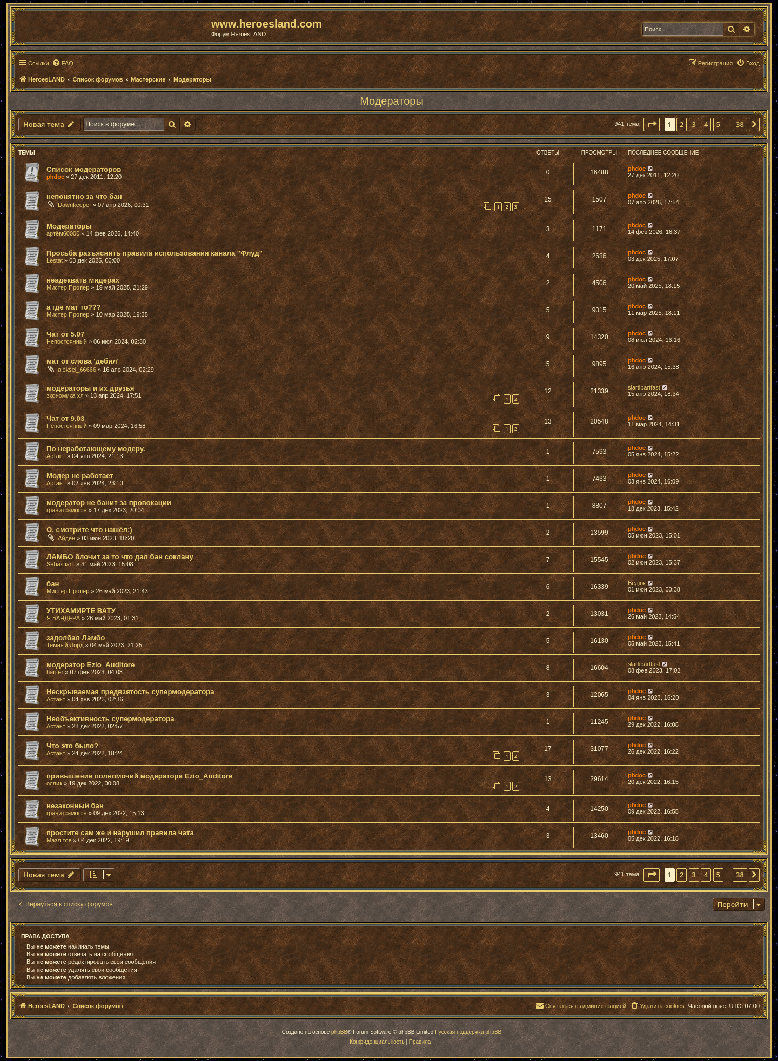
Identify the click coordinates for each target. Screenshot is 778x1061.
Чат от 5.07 (65, 334)
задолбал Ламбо (75, 638)
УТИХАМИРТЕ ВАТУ (81, 611)
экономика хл (65, 395)
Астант (55, 456)
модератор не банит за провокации (108, 503)
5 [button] (718, 124)
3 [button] (694, 124)
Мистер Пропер (67, 287)
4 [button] (706, 124)
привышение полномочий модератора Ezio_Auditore (139, 776)
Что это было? (72, 746)
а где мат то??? (73, 307)
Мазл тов (59, 840)
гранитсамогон (66, 510)
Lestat (54, 260)
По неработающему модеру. (95, 449)
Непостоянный (66, 341)
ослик (54, 783)
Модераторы (392, 101)
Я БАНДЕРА (63, 618)
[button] (651, 124)
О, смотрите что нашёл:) (89, 530)
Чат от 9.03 (65, 418)
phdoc (55, 176)
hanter (54, 672)
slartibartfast (644, 387)
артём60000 (62, 233)
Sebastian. (60, 564)
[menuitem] (62, 63)
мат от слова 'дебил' (82, 361)
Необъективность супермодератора (110, 719)
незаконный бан (75, 806)
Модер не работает (79, 476)
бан (52, 584)
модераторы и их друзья (90, 388)
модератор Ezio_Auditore (90, 665)
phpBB (339, 1032)
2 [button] (681, 124)
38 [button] (740, 124)
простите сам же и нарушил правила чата (120, 833)
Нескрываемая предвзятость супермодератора (130, 692)
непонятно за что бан (84, 196)
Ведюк (637, 583)
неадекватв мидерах (82, 280)
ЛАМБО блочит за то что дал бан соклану (119, 557)
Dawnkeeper (74, 205)
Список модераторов (83, 169)
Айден (66, 538)
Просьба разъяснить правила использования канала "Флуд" (154, 253)
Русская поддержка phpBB (468, 1032)
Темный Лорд (65, 645)
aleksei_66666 (77, 369)
